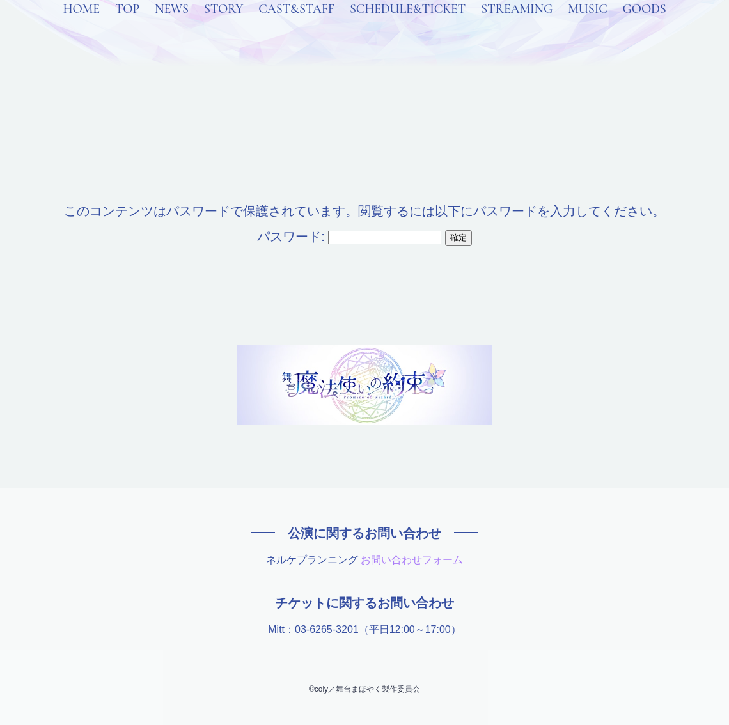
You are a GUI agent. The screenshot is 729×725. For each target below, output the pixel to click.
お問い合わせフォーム (412, 559)
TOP (127, 25)
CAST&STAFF (296, 25)
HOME (81, 25)
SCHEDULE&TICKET (408, 25)
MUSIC (587, 25)
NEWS (172, 25)
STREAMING (517, 25)
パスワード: (349, 237)
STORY (223, 25)
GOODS (644, 25)
